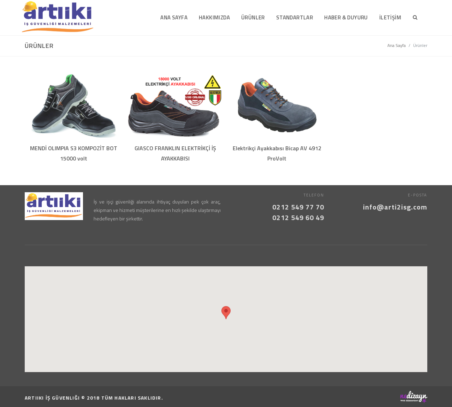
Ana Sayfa (396, 45)
